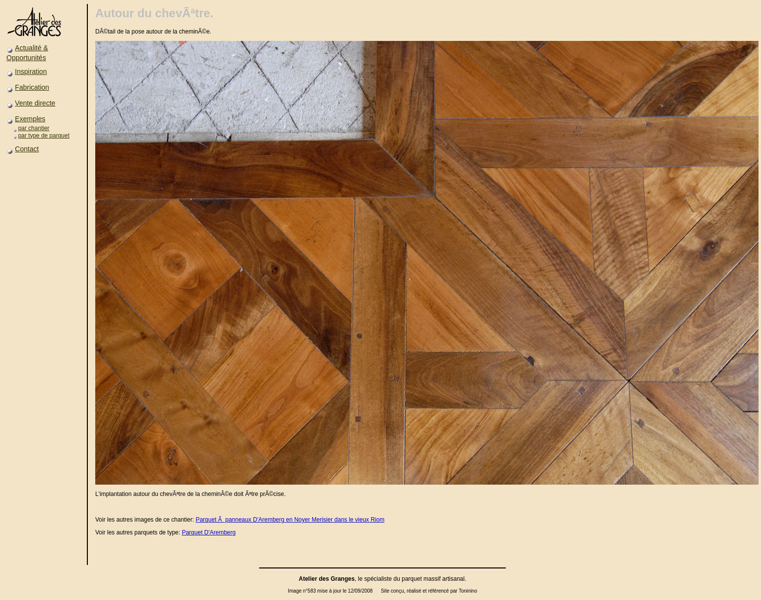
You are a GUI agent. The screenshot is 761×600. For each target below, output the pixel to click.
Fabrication (32, 87)
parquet (412, 578)
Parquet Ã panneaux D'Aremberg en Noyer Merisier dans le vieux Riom (289, 519)
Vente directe (35, 103)
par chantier (33, 128)
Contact (26, 149)
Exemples (30, 119)
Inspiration (31, 71)
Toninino (467, 591)
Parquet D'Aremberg (208, 532)
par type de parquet (44, 135)
